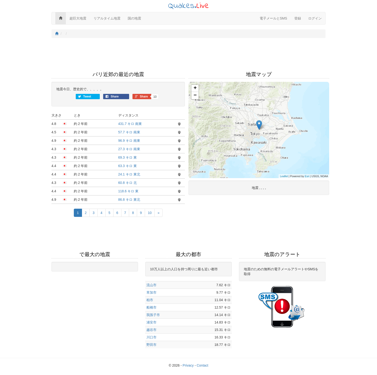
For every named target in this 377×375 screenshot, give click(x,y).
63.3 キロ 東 (127, 166)
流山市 (151, 285)
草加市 (151, 292)
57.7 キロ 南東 (129, 132)
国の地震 (134, 18)
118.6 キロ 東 (128, 191)
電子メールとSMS (273, 18)
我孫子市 (153, 315)
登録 (297, 18)
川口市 (151, 337)
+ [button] (195, 88)
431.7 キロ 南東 (130, 124)
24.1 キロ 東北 (129, 174)
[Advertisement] (188, 56)
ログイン (315, 18)
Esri (307, 176)
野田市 (151, 345)
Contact (202, 365)
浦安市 (151, 322)
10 (150, 213)
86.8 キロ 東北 (129, 199)
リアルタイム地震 (107, 18)
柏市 (149, 300)
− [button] (195, 95)
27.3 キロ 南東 (129, 149)
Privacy (188, 365)
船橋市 (151, 307)
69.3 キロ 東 (127, 157)
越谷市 (151, 330)
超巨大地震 (77, 18)
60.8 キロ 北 (127, 183)
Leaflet (284, 176)
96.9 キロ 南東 (129, 140)
